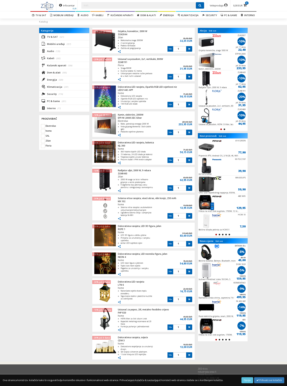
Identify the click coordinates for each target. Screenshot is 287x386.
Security (209, 15)
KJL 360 (121, 145)
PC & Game (229, 15)
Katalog (43, 21)
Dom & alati (146, 15)
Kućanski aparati (120, 15)
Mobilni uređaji (62, 15)
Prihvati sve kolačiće (269, 380)
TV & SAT (39, 15)
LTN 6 (121, 284)
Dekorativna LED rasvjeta (131, 281)
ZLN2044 (122, 34)
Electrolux (123, 121)
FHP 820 (122, 312)
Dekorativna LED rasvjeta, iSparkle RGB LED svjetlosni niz (147, 86)
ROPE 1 (121, 229)
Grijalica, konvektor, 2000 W (132, 31)
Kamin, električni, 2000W (130, 114)
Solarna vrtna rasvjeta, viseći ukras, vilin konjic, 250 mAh (147, 198)
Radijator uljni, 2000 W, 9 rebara (134, 170)
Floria (121, 65)
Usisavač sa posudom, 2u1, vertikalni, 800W (140, 59)
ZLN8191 (122, 62)
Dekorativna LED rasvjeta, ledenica (136, 142)
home (121, 93)
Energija (167, 15)
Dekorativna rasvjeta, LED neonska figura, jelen (142, 253)
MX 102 (121, 201)
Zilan (120, 37)
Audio (82, 15)
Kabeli (97, 15)
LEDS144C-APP (125, 90)
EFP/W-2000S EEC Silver (130, 117)
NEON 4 (122, 257)
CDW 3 (121, 340)
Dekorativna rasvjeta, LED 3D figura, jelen (139, 226)
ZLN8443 (122, 173)
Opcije (247, 380)
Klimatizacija (188, 15)
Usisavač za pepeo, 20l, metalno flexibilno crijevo (143, 309)
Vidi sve (212, 30)
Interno (248, 15)
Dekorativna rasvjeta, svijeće (133, 337)
